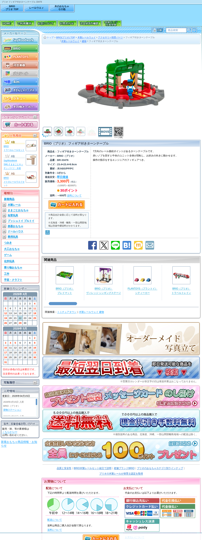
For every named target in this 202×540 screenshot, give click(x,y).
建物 (84, 41)
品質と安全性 (64, 468)
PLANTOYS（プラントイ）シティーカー (142, 280)
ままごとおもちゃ (18, 210)
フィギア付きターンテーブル (140, 37)
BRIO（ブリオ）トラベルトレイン (181, 280)
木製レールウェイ (87, 37)
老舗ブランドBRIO (124, 468)
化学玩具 (9, 261)
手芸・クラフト (13, 279)
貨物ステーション (12, 410)
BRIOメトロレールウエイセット (14, 182)
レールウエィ (36, 7)
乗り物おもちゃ (13, 267)
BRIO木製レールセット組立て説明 (92, 468)
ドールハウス (15, 231)
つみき (8, 242)
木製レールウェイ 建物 (91, 312)
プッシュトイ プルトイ (21, 220)
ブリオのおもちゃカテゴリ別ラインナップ (160, 468)
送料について (54, 530)
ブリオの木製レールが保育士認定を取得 (121, 473)
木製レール (14, 204)
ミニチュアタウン (67, 312)
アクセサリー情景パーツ (110, 37)
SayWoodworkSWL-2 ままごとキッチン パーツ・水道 (13, 164)
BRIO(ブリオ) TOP (65, 37)
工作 (6, 273)
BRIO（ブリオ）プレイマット (65, 280)
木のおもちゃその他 (61, 8)
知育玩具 (13, 215)
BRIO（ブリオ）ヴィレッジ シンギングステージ (103, 280)
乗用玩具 (13, 236)
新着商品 (9, 199)
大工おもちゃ (12, 248)
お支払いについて (134, 537)
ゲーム (8, 254)
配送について (54, 519)
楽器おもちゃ (15, 226)
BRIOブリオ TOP (12, 8)
